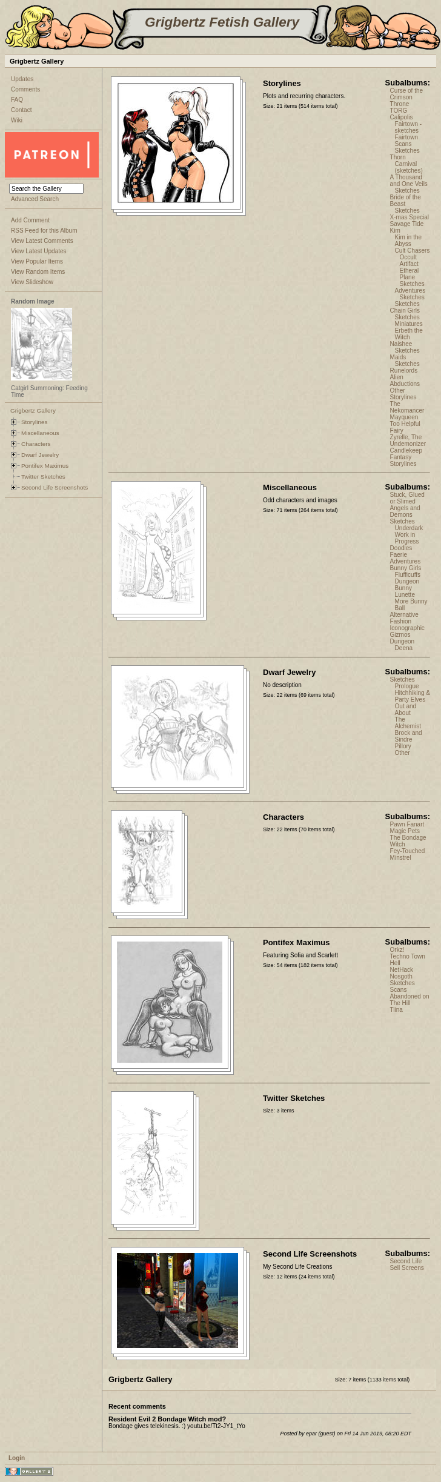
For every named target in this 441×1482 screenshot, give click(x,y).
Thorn (398, 157)
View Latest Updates (39, 251)
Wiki (16, 120)
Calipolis (401, 117)
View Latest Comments (42, 241)
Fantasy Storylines (403, 460)
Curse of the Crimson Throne (406, 97)
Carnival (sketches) (409, 167)
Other (402, 752)
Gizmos (400, 634)
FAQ (17, 99)
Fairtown (406, 137)
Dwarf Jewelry (40, 454)
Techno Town (407, 956)
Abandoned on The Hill (409, 999)
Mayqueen (404, 417)
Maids (398, 357)
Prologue (407, 686)
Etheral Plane (409, 274)
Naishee (401, 344)
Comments (25, 89)
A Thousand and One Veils (409, 180)
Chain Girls (405, 310)
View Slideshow (32, 282)
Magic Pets (405, 831)
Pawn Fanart (407, 824)
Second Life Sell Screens (407, 1264)
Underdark (409, 528)
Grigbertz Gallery (33, 410)
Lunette (405, 594)
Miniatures (409, 324)
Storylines (34, 422)
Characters (35, 443)
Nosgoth (401, 976)
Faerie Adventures (405, 558)
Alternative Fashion (404, 618)
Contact (21, 110)
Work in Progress (407, 538)
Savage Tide (407, 224)
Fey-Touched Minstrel (407, 854)
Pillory (403, 746)
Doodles (401, 548)
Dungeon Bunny (407, 584)
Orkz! (397, 949)
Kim (395, 230)
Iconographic (407, 628)
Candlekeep (406, 450)
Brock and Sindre (408, 736)
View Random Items (38, 271)
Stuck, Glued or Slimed (407, 498)
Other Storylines (403, 393)
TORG (399, 110)
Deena (404, 648)
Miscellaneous (40, 433)
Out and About (406, 709)
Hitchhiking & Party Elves (412, 696)
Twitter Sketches (43, 476)
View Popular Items (37, 261)
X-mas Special (409, 217)
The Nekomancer (407, 407)
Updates (22, 79)
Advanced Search (35, 199)
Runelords (404, 370)
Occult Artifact (409, 260)
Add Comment (30, 220)
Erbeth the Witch (409, 334)
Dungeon (402, 641)
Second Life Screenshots (54, 487)
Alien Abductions (405, 380)
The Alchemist (408, 722)
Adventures (410, 290)
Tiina (396, 1009)
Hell (395, 963)
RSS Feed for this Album (44, 230)
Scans (403, 144)
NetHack (401, 969)
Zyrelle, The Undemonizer (408, 440)
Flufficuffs (407, 574)
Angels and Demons (405, 511)
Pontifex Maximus (44, 465)
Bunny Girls (406, 568)
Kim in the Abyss (408, 240)
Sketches (407, 150)
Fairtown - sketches (408, 127)
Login (16, 1458)
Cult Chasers (412, 250)
